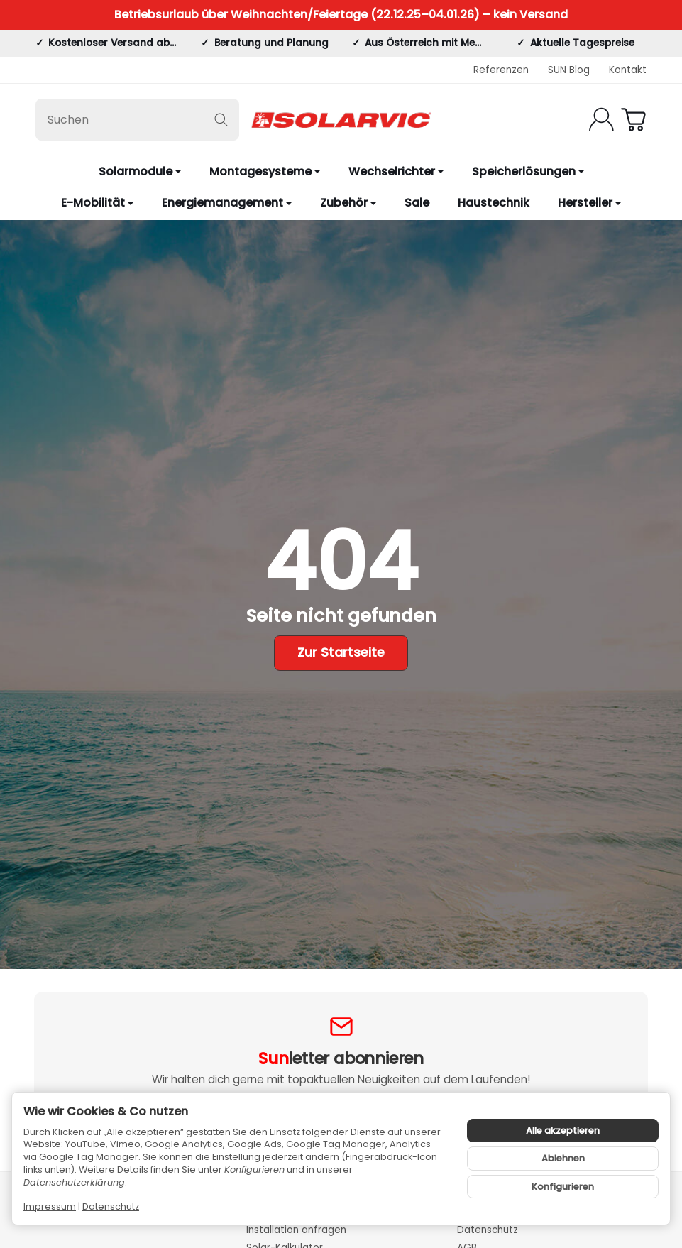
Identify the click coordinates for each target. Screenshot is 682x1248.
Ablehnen (563, 1158)
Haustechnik (493, 203)
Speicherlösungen (528, 171)
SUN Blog (569, 70)
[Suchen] (137, 120)
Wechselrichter (396, 171)
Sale (417, 203)
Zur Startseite (341, 652)
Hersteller (589, 203)
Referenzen (501, 70)
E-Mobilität (97, 203)
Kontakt (628, 70)
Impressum (49, 1206)
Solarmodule (140, 171)
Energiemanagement (227, 203)
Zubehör (348, 203)
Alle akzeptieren (563, 1130)
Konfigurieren (563, 1187)
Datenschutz (110, 1206)
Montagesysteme (264, 171)
